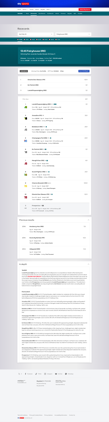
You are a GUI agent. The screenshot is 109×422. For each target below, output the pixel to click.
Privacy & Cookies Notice (35, 415)
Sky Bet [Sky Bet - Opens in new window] (69, 13)
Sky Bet (43, 9)
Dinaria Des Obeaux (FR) (36, 79)
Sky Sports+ (40, 403)
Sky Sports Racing (41, 405)
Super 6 (19, 385)
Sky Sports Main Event (42, 383)
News (27, 13)
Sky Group (58, 390)
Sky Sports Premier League (43, 385)
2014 (24, 249)
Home (19, 9)
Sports (25, 9)
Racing (20, 13)
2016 (24, 226)
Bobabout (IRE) (37, 126)
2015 (23, 237)
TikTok (38, 374)
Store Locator (59, 399)
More (49, 9)
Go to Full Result (84, 71)
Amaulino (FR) (37, 115)
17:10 (58, 39)
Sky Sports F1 (40, 394)
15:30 (39, 39)
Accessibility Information (61, 415)
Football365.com (22, 390)
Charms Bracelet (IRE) (40, 183)
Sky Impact (58, 396)
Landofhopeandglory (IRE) (37, 90)
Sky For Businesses (60, 392)
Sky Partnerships (60, 394)
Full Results (50, 13)
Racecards (34, 13)
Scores (31, 9)
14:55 (33, 39)
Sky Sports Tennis (41, 396)
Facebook (28, 374)
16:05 (45, 39)
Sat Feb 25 (35, 34)
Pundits (80, 13)
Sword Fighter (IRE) (38, 171)
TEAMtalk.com (21, 387)
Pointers (63, 13)
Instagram (48, 374)
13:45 (20, 39)
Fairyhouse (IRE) (73, 34)
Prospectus (36, 205)
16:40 (52, 39)
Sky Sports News (41, 401)
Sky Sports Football (42, 387)
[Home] (23, 4)
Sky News (58, 385)
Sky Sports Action (41, 399)
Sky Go (57, 387)
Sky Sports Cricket (41, 390)
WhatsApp (68, 374)
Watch (37, 9)
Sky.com (58, 383)
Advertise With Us (60, 401)
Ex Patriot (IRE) (33, 85)
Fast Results (42, 13)
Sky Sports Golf (41, 392)
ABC (75, 13)
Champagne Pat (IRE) (39, 138)
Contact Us (72, 415)
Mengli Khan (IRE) (38, 160)
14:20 (27, 39)
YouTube (58, 374)
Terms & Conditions (22, 415)
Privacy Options (48, 415)
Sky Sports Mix (40, 408)
